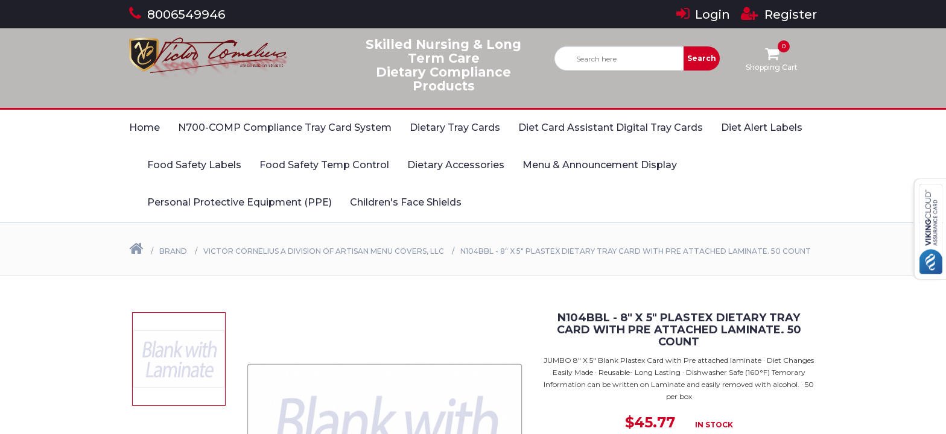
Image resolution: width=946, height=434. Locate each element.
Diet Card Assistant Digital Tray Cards (610, 127)
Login (703, 14)
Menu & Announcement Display (599, 165)
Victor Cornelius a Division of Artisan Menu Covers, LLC (323, 251)
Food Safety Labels (194, 165)
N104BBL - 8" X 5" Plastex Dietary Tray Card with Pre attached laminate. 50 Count (635, 251)
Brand (173, 251)
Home (144, 127)
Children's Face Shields (406, 202)
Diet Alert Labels (761, 127)
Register (779, 14)
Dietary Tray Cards (455, 127)
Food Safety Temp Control (324, 165)
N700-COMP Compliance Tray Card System (285, 127)
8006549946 (177, 14)
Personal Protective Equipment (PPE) (239, 202)
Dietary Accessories (455, 165)
